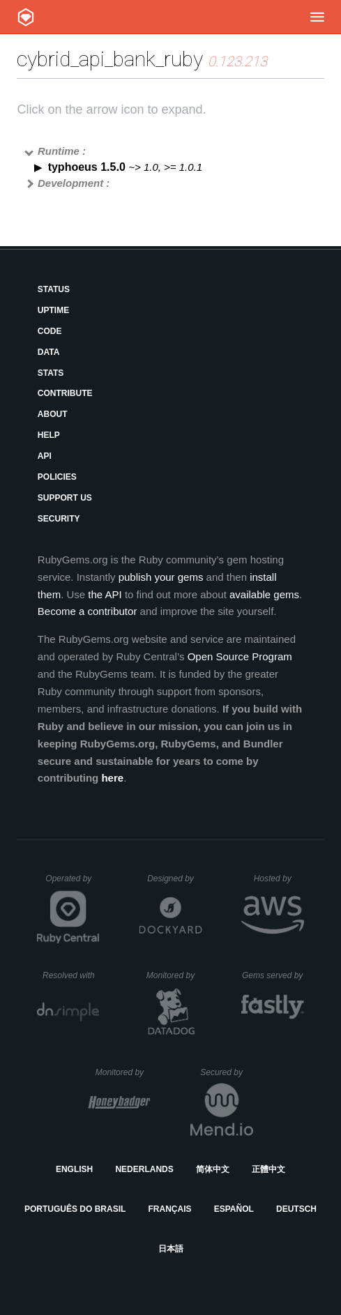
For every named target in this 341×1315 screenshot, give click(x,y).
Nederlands (144, 1169)
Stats (51, 373)
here (112, 778)
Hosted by (279, 878)
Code (50, 331)
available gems (264, 594)
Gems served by (273, 975)
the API (104, 594)
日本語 (170, 1249)
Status (54, 289)
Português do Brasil (75, 1209)
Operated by (72, 883)
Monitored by (174, 975)
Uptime (53, 310)
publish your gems (161, 577)
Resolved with (71, 975)
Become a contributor (87, 611)
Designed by (174, 878)
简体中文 (212, 1169)
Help (49, 435)
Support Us (65, 498)
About (53, 414)
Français (170, 1209)
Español (234, 1209)
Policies (57, 477)
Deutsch (296, 1209)
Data (49, 352)
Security (59, 519)
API (45, 456)
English (74, 1169)
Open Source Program (240, 656)
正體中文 (268, 1169)
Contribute (65, 393)
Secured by (226, 1072)
